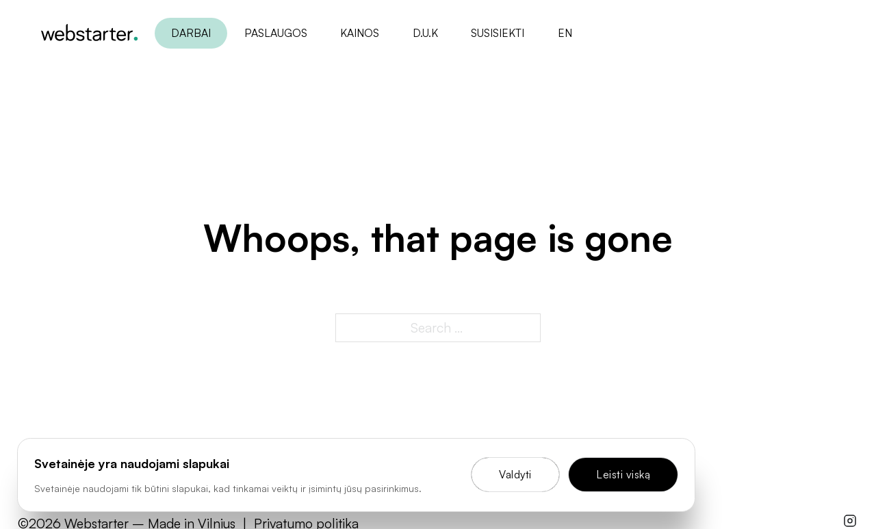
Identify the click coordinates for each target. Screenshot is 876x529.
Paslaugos (275, 33)
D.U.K (425, 33)
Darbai (191, 33)
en (564, 33)
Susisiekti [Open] (497, 33)
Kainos (360, 33)
